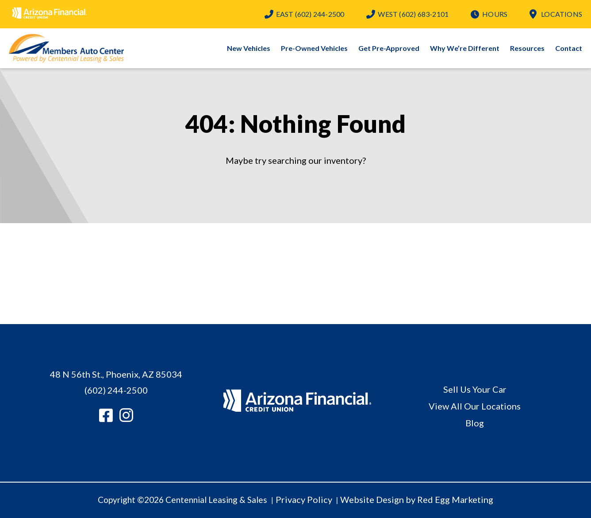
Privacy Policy (304, 499)
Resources (527, 48)
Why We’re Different (464, 48)
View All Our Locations (475, 406)
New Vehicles (248, 48)
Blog (474, 422)
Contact (568, 48)
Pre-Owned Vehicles (314, 48)
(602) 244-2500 (310, 14)
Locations (561, 14)
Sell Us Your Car (475, 389)
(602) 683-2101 (413, 14)
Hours (494, 14)
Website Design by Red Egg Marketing (416, 499)
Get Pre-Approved (388, 48)
